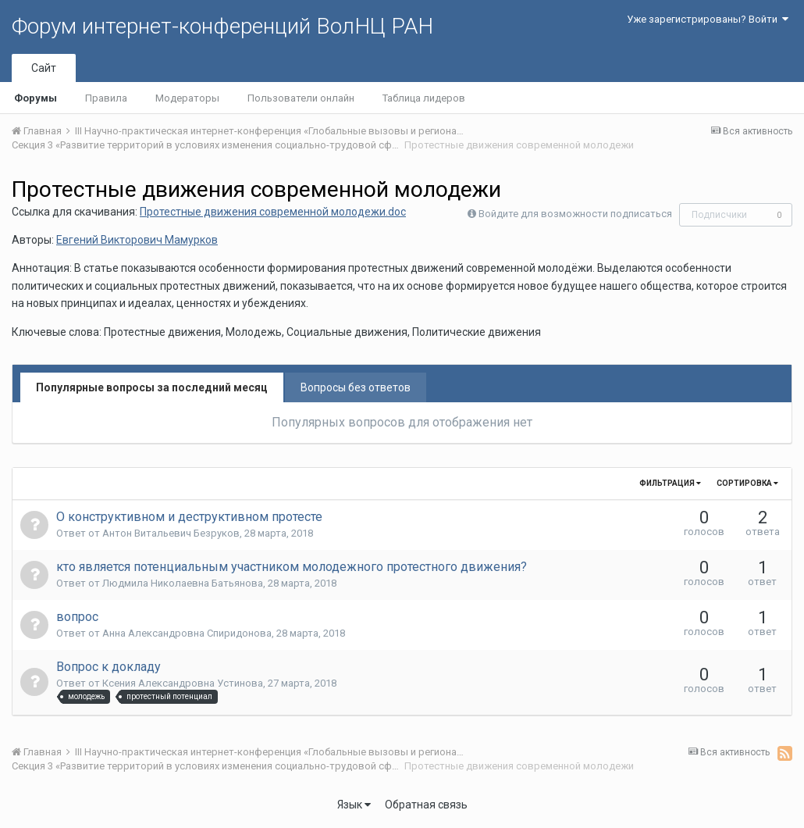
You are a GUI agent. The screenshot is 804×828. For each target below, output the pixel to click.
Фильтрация (670, 483)
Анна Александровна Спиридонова (187, 633)
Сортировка (747, 483)
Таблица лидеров (423, 98)
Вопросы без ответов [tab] (356, 387)
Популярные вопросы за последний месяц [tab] (152, 387)
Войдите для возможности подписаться (575, 213)
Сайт (43, 68)
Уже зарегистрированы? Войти (707, 19)
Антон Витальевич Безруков (171, 533)
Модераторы (187, 98)
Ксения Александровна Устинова (182, 683)
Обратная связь (426, 804)
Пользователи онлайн (300, 98)
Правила (106, 98)
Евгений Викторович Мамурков (137, 240)
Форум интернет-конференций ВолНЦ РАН (222, 26)
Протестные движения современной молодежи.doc (273, 211)
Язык (354, 804)
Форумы (35, 98)
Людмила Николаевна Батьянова (182, 583)
